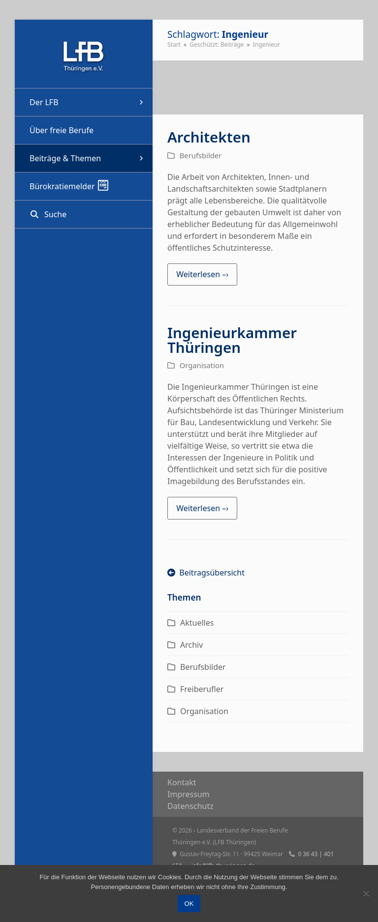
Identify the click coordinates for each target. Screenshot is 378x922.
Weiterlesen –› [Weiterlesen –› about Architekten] (202, 274)
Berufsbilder (200, 155)
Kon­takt (181, 782)
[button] (84, 214)
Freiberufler (201, 689)
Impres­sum (188, 794)
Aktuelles (197, 622)
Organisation (202, 365)
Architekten (209, 137)
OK (189, 903)
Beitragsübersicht (206, 572)
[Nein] (366, 893)
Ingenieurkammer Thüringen (232, 339)
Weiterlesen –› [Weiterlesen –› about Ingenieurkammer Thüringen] (202, 508)
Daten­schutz (190, 806)
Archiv (191, 644)
